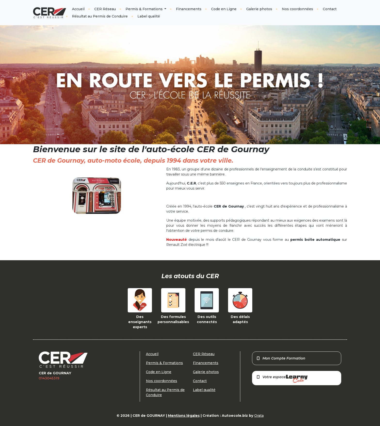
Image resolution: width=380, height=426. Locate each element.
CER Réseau (105, 9)
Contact (330, 9)
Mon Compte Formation (280, 358)
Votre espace (282, 379)
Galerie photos (259, 9)
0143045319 (49, 378)
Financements (188, 9)
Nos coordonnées (297, 9)
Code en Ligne (224, 9)
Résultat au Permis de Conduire (100, 16)
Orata (259, 415)
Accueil (78, 9)
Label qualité (148, 16)
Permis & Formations (145, 9)
